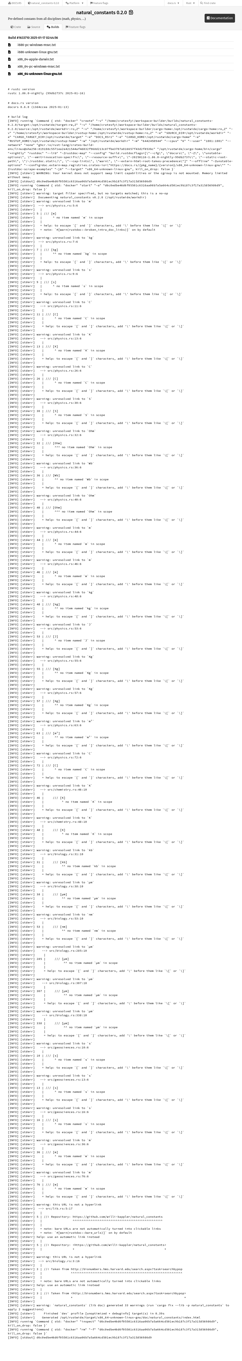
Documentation (220, 18)
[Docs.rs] (15, 3)
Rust (188, 3)
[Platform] (74, 3)
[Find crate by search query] (220, 3)
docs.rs (172, 3)
